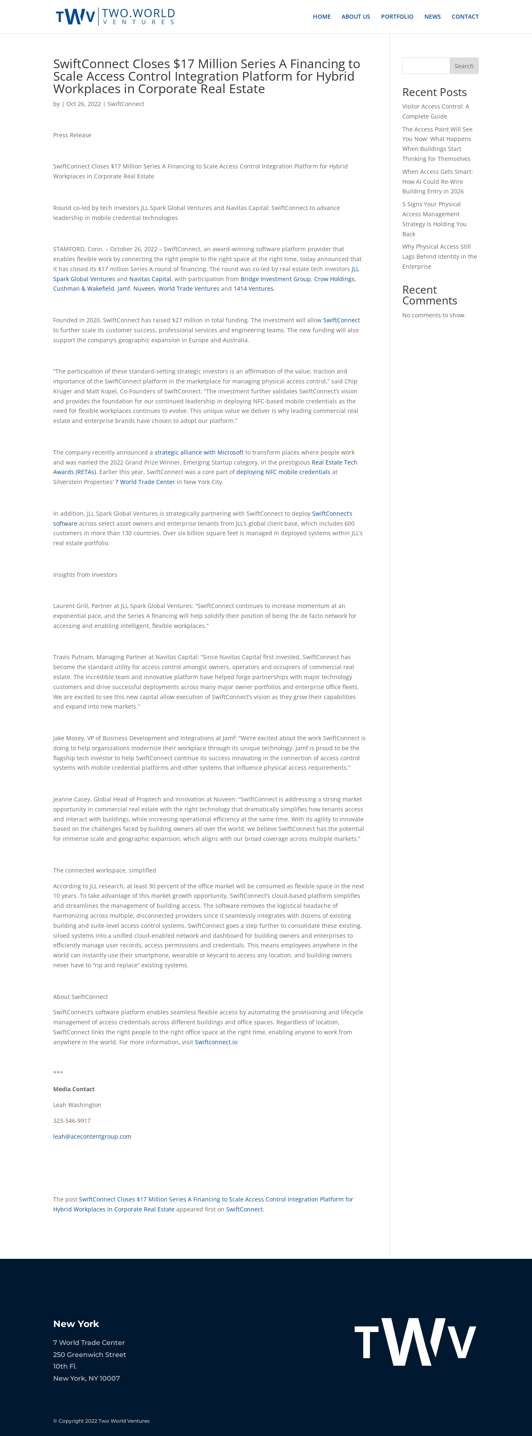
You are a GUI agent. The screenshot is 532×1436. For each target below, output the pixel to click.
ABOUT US (356, 17)
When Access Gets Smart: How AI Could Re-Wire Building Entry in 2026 (437, 181)
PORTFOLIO (397, 17)
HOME (322, 17)
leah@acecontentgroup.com (92, 1136)
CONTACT (465, 17)
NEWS (432, 17)
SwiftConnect (126, 104)
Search (464, 66)
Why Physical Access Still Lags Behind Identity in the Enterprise (439, 256)
